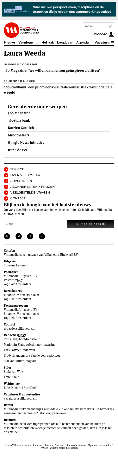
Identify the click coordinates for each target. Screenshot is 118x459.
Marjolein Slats (14, 345)
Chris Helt (10, 339)
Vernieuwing (28, 42)
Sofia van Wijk (13, 372)
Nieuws (10, 42)
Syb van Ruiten (14, 361)
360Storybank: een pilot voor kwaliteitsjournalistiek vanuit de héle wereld (58, 90)
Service (17, 169)
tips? (21, 335)
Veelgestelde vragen (30, 192)
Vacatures (103, 42)
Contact (18, 198)
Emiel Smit (11, 377)
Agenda (82, 42)
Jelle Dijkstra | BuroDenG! (21, 388)
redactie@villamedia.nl (19, 328)
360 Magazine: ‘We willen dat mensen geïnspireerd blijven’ (52, 70)
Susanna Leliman (15, 265)
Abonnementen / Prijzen (32, 186)
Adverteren (21, 181)
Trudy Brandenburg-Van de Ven (25, 355)
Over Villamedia (25, 175)
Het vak (47, 42)
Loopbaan (65, 42)
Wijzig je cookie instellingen (64, 447)
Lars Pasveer (12, 350)
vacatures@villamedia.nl (20, 398)
